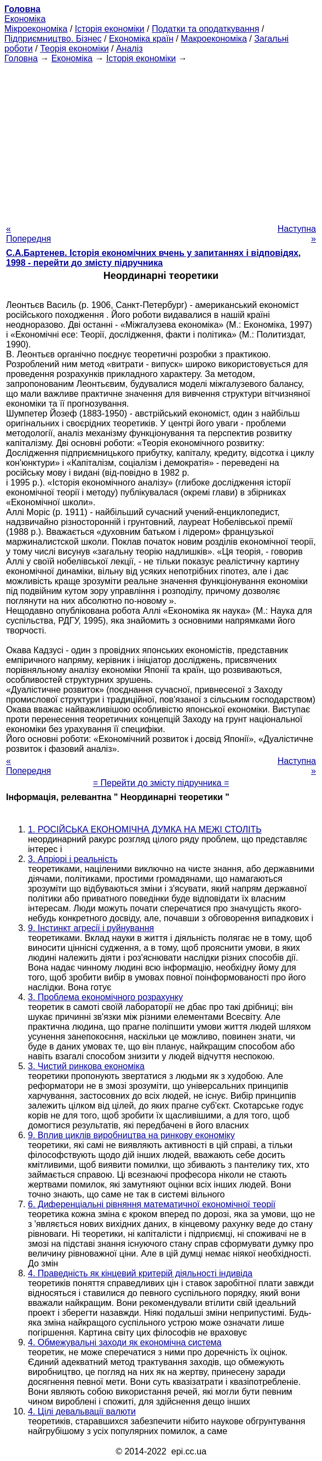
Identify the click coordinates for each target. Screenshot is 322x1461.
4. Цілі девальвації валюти (82, 1411)
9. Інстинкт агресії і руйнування (91, 928)
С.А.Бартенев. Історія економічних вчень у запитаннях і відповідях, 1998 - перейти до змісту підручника (153, 257)
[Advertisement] (161, 140)
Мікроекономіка (35, 28)
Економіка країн (141, 38)
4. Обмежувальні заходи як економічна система (124, 1342)
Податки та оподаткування (205, 28)
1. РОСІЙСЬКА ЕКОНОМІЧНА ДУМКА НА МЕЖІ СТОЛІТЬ (145, 829)
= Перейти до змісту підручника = (161, 782)
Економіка (24, 19)
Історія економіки (110, 28)
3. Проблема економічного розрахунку (105, 997)
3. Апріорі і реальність (73, 859)
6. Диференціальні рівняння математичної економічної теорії (151, 1204)
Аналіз (129, 48)
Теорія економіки (74, 48)
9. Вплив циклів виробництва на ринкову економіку (131, 1135)
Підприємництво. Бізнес (53, 38)
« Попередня (28, 233)
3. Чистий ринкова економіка (86, 1066)
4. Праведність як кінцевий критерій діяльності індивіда (140, 1273)
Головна (21, 58)
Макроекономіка (214, 38)
